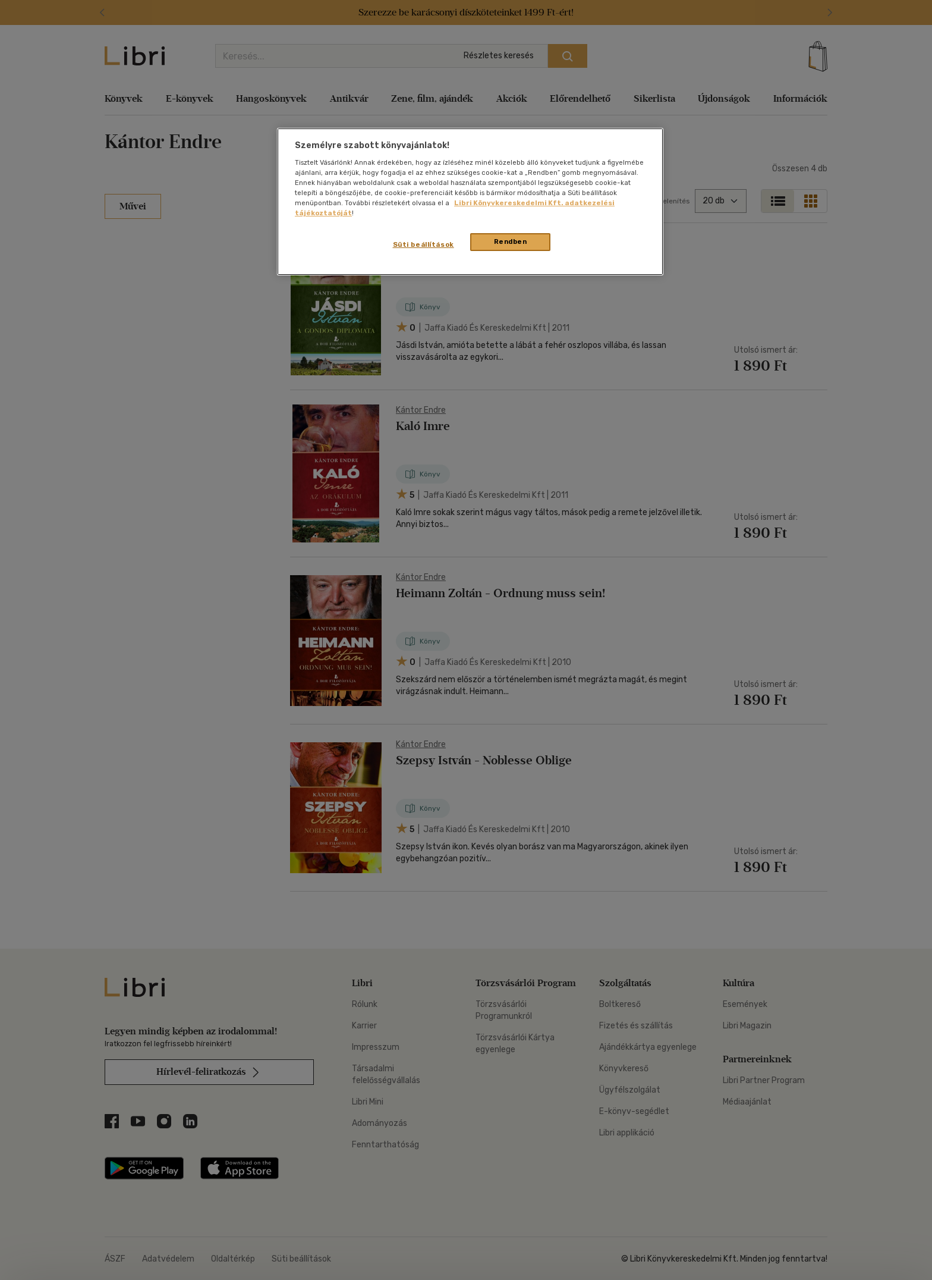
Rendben (510, 241)
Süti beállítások (423, 244)
